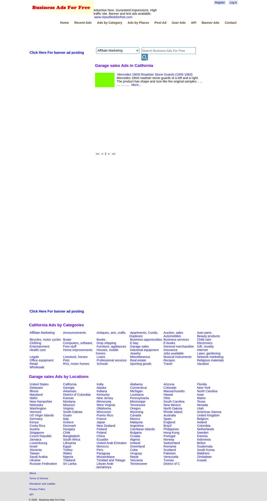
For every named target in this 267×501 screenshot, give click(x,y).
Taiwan (35, 453)
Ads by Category (109, 22)
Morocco (103, 446)
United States (39, 384)
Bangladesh (71, 436)
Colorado (170, 387)
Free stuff (69, 346)
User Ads (179, 22)
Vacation (203, 363)
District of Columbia (77, 394)
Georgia (68, 387)
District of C (172, 463)
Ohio (167, 398)
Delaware (36, 387)
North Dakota (173, 408)
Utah (200, 408)
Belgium (202, 418)
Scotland (170, 450)
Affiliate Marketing (42, 332)
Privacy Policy (37, 489)
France (101, 418)
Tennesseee (138, 463)
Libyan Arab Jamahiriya (104, 465)
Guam (67, 415)
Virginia (68, 408)
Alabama (136, 384)
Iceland (135, 443)
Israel (33, 446)
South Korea (206, 450)
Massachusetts (174, 391)
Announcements (74, 332)
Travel (168, 363)
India (100, 384)
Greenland (137, 446)
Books (101, 339)
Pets (66, 360)
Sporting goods (140, 363)
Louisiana (137, 394)
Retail (34, 363)
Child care (204, 339)
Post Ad (160, 22)
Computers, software (77, 343)
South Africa (71, 439)
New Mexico (172, 405)
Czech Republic (41, 436)
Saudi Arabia (39, 456)
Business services (176, 339)
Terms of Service (38, 478)
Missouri (69, 405)
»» (113, 153)
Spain (168, 418)
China (101, 436)
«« (97, 153)
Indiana (102, 391)
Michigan (136, 391)
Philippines (171, 429)
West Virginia (106, 405)
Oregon (135, 408)
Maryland (36, 394)
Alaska (101, 387)
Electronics (205, 343)
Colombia (203, 425)
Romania (170, 446)
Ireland (202, 422)
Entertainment (39, 346)
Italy (66, 418)
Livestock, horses (75, 357)
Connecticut (138, 387)
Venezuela (171, 456)
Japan (101, 422)
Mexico (135, 418)
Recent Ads (83, 22)
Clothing (35, 343)
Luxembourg (38, 443)
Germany (36, 418)
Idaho (34, 398)
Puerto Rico (105, 415)
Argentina (137, 425)
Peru (100, 450)
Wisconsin (104, 412)
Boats (67, 339)
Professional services (111, 360)
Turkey (68, 450)
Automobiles (172, 336)
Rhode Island (173, 412)
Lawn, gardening (208, 353)
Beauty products (208, 336)
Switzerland (172, 443)
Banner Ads (210, 22)
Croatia (135, 436)
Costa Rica (37, 425)
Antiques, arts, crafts (111, 332)
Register (220, 2)
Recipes (169, 360)
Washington (38, 408)
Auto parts (204, 332)
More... (136, 85)
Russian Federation (43, 463)
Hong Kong (171, 432)
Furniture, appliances (111, 346)
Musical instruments (178, 357)
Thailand (69, 460)
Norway (169, 439)
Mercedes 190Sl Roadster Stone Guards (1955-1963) (154, 74)
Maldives (203, 453)
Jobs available (174, 353)
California (69, 384)
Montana (69, 401)
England (169, 422)
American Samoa (209, 412)
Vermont (35, 412)
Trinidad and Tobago (111, 460)
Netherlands (205, 429)
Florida (202, 384)
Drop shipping (106, 343)
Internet (202, 350)
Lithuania (69, 443)
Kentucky (103, 394)
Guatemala (205, 446)
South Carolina (174, 401)
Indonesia (204, 439)
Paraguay (103, 453)
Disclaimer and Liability (42, 483)
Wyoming (136, 412)
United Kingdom (208, 415)
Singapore (37, 432)
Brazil (168, 425)
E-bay (134, 343)
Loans (101, 357)
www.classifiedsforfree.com (113, 17)
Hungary (69, 429)
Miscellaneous (140, 357)
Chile (66, 432)
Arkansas (69, 391)
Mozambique (106, 456)
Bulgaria (136, 432)
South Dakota (72, 412)
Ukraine (35, 460)
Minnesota (104, 401)
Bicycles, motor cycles (45, 339)
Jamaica (35, 439)
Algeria (135, 439)
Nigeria (68, 456)
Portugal (169, 436)
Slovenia (36, 450)
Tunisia (169, 460)
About (32, 473)
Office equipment (42, 360)
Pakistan (170, 453)
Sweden (202, 432)
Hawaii (168, 394)
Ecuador (102, 439)
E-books (169, 343)
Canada (135, 415)
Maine (201, 398)
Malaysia (136, 422)
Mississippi (137, 401)
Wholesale (37, 367)
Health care (38, 350)
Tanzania (136, 460)
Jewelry (135, 353)
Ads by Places (138, 22)
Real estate (138, 360)
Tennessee (137, 405)
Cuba (134, 450)
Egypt (67, 446)
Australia (170, 415)
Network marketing (210, 357)
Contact (231, 22)
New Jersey (105, 398)
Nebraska (36, 405)
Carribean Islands (142, 429)
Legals (34, 357)
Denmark (69, 425)
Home (64, 22)
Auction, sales (173, 332)
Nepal (134, 456)
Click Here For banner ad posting (57, 52)
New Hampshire (41, 401)
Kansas (68, 398)
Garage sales (139, 346)
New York (203, 387)
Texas (201, 401)
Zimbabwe (204, 456)
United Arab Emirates (111, 443)
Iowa (200, 394)
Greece (68, 422)
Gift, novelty (205, 346)
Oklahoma (104, 408)
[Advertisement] (107, 36)
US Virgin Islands (42, 415)
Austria (35, 429)
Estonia (202, 436)
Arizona (169, 384)
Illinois (34, 391)
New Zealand (106, 425)
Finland (102, 429)
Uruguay (136, 453)
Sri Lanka (69, 463)
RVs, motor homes (76, 363)
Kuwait (202, 460)
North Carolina (207, 391)
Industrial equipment (144, 350)
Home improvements (77, 350)
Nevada (202, 405)
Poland (101, 432)
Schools (102, 363)
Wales (67, 453)
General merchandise (179, 346)
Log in (233, 2)
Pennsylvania (139, 398)
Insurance (170, 350)
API (193, 22)
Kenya (34, 422)
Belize (201, 443)
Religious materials (210, 360)
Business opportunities (146, 339)
